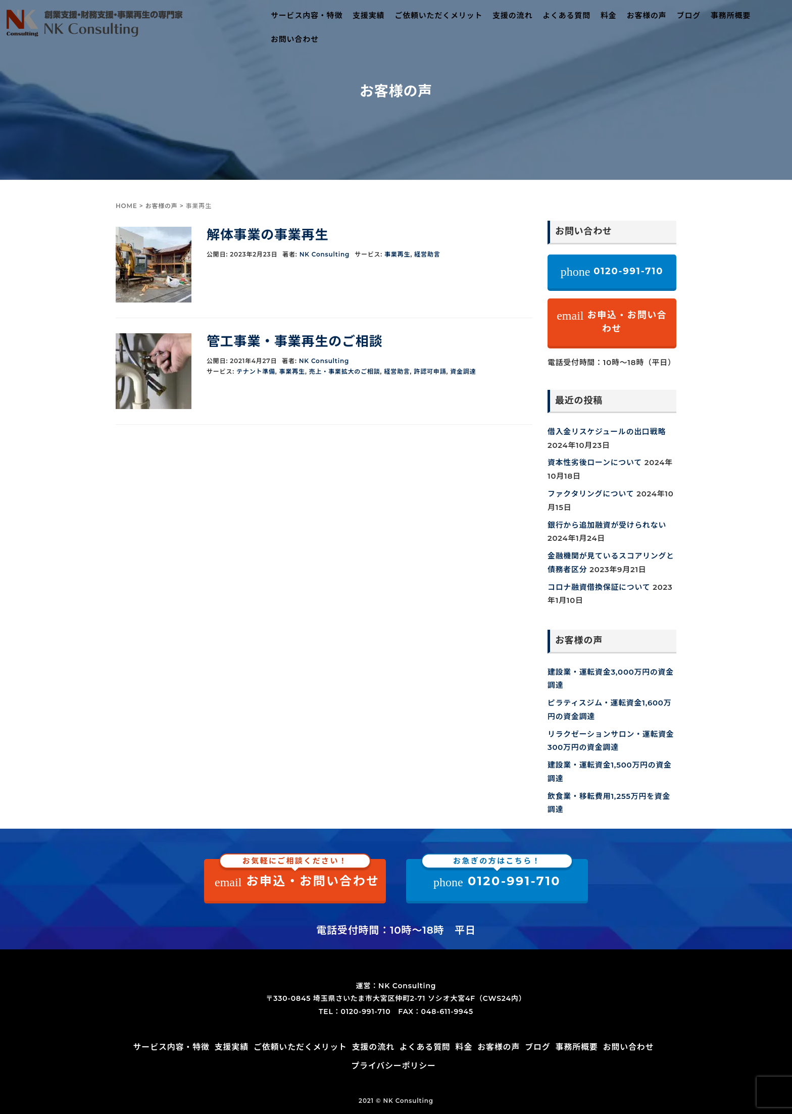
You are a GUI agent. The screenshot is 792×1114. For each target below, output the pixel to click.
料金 (609, 15)
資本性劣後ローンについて (595, 462)
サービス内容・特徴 (306, 15)
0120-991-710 (612, 271)
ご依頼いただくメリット (438, 15)
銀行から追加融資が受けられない (607, 525)
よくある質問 (566, 15)
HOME (126, 206)
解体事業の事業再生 (267, 235)
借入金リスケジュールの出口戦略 (607, 431)
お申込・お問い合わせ (612, 321)
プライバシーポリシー (393, 1066)
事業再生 (397, 254)
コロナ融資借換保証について (599, 587)
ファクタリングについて (591, 493)
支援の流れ (512, 15)
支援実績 (368, 15)
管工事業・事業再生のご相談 (294, 341)
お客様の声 (647, 15)
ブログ (689, 15)
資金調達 (463, 371)
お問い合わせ (295, 39)
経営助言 (427, 254)
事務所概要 (731, 15)
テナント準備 (255, 371)
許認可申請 (430, 371)
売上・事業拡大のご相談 (344, 371)
